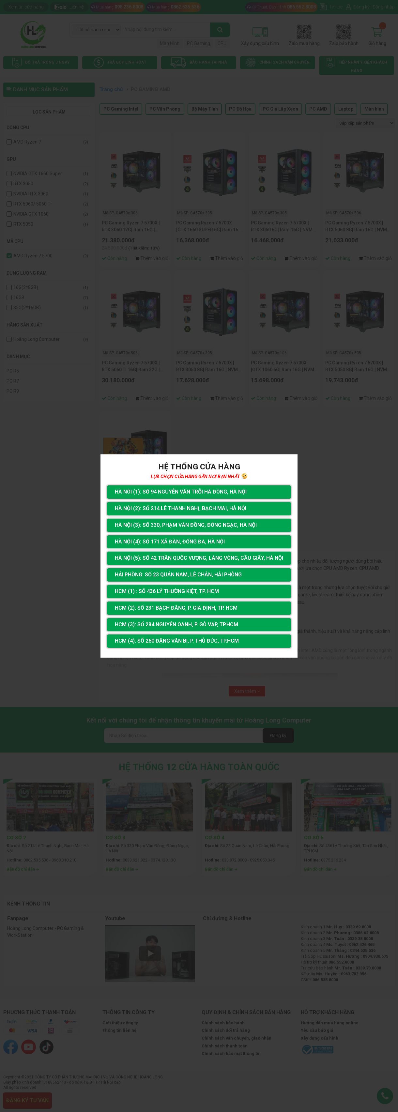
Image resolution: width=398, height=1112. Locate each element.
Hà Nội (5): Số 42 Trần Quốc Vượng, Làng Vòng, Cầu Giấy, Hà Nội (199, 558)
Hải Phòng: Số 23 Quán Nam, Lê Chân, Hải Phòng (178, 574)
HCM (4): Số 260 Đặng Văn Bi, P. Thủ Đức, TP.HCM (177, 641)
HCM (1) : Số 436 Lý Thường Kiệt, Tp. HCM (167, 591)
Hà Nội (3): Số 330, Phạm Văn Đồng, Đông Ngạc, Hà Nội (186, 525)
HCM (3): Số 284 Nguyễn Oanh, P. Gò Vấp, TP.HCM (176, 624)
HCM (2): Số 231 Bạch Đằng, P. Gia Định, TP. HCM (176, 608)
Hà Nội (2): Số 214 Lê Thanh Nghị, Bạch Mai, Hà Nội (180, 508)
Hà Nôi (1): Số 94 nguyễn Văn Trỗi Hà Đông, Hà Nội (181, 492)
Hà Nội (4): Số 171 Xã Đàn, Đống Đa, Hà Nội (170, 542)
